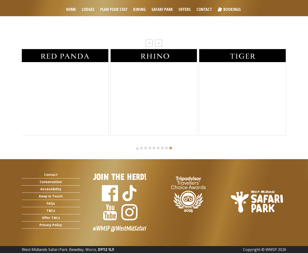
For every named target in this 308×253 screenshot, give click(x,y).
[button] (149, 43)
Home (71, 9)
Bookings (232, 9)
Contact (204, 9)
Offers (185, 9)
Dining (139, 9)
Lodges (88, 9)
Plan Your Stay (113, 9)
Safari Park (162, 9)
